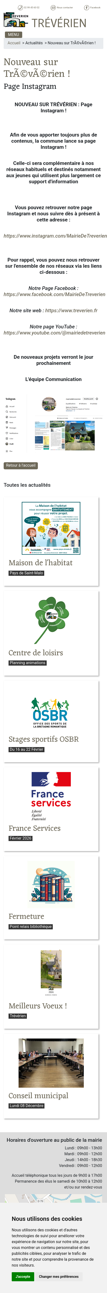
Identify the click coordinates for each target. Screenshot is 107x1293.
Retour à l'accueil (20, 465)
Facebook (92, 8)
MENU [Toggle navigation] (13, 34)
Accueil (14, 43)
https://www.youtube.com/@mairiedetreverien (54, 333)
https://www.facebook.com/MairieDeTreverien (54, 294)
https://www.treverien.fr (71, 310)
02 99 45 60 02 (28, 8)
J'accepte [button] (23, 1277)
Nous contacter (61, 8)
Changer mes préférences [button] (59, 1277)
